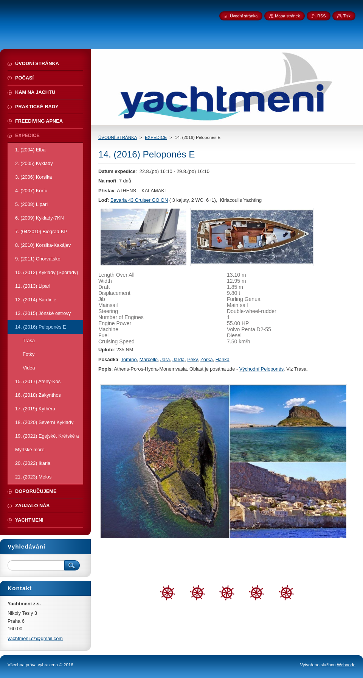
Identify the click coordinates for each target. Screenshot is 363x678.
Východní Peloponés (261, 369)
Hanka (223, 359)
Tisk (347, 16)
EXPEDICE (156, 137)
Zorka (206, 359)
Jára (165, 359)
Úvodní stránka (244, 16)
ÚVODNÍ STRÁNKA (117, 137)
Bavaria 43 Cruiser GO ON (139, 200)
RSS (321, 16)
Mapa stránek (287, 16)
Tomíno (129, 359)
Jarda (178, 359)
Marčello (149, 359)
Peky (192, 359)
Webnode (346, 664)
